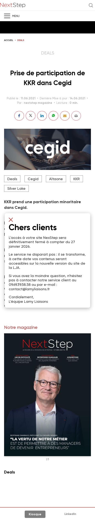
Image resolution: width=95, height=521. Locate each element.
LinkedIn (70, 514)
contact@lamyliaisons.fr (29, 289)
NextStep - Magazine (12, 5)
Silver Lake (16, 188)
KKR (76, 179)
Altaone (56, 179)
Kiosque (35, 514)
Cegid (33, 179)
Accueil (8, 40)
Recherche (91, 5)
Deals (20, 40)
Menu (16, 16)
